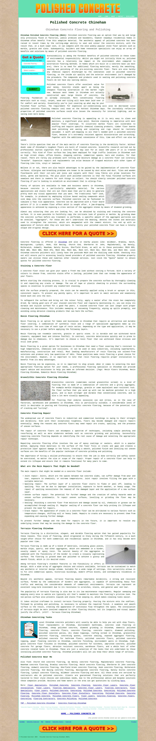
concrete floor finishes (40, 644)
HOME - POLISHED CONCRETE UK (78, 713)
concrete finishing (82, 641)
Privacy (133, 722)
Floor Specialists (37, 685)
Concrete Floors (126, 696)
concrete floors (53, 418)
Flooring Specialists (64, 688)
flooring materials (100, 67)
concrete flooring (71, 119)
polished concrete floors (99, 638)
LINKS (106, 16)
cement (98, 222)
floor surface (38, 106)
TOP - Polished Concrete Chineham (38, 703)
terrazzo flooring (36, 564)
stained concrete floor (91, 306)
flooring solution (102, 675)
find (28, 662)
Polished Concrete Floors (66, 696)
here (123, 681)
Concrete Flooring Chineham (72, 703)
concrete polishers (40, 253)
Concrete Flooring (80, 685)
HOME (100, 16)
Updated (47, 722)
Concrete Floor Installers (45, 693)
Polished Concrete (58, 685)
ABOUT (113, 16)
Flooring (68, 722)
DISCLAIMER (130, 16)
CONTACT (121, 16)
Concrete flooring (30, 242)
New (42, 722)
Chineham (62, 242)
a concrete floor (111, 158)
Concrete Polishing (66, 699)
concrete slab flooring (118, 625)
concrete (100, 255)
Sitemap (22, 722)
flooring (61, 90)
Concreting (75, 691)
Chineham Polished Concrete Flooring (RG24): (44, 35)
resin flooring (91, 357)
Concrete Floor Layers (105, 685)
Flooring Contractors (116, 688)
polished (121, 179)
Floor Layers (43, 688)
